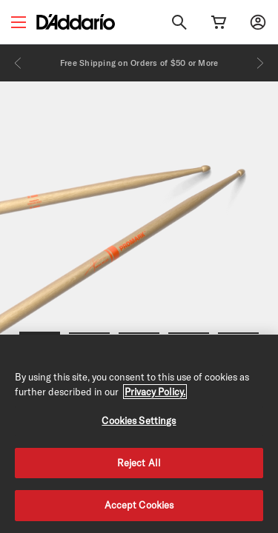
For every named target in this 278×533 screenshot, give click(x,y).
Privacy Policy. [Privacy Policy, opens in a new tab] (155, 392)
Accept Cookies (139, 505)
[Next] (260, 62)
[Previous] (18, 62)
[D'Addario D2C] (75, 21)
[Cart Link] (219, 22)
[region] (139, 434)
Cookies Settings (139, 420)
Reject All (139, 463)
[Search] (179, 22)
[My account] (258, 22)
